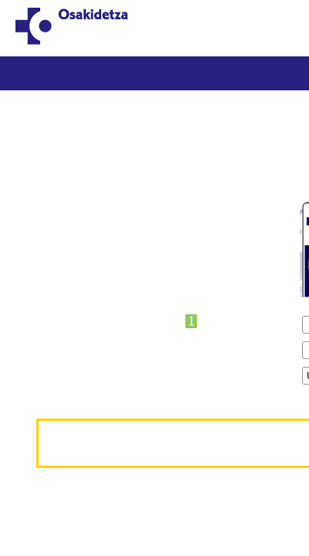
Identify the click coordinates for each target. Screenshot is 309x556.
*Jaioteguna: (50, 309)
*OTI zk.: (38, 207)
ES (290, 19)
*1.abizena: (46, 258)
